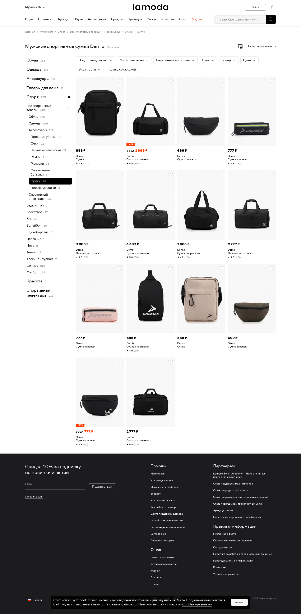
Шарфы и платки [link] (43, 188)
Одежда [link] (34, 69)
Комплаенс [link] (220, 567)
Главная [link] (30, 31)
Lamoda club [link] (158, 534)
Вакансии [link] (156, 577)
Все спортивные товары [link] (85, 31)
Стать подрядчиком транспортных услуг (237, 503)
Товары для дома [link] (43, 87)
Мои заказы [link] (157, 473)
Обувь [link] (32, 60)
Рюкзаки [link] (37, 164)
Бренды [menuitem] (117, 19)
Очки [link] (35, 143)
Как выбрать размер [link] (163, 507)
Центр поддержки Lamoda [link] (166, 513)
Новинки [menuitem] (44, 19)
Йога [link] (30, 246)
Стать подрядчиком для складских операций (240, 497)
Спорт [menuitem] (151, 19)
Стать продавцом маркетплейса (233, 483)
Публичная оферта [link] (224, 534)
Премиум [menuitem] (135, 19)
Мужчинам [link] (46, 31)
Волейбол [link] (34, 225)
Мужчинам (35, 7)
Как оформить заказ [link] (162, 500)
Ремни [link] (36, 157)
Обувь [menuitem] (78, 19)
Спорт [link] (61, 31)
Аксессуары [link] (112, 31)
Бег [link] (29, 219)
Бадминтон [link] (35, 205)
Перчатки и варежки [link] (46, 150)
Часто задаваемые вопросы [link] (167, 527)
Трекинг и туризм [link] (40, 259)
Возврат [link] (155, 493)
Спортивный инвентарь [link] (38, 196)
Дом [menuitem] (182, 19)
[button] (271, 19)
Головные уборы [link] (43, 137)
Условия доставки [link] (161, 480)
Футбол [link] (32, 272)
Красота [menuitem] (167, 19)
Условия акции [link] (34, 496)
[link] (150, 7)
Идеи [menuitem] (29, 19)
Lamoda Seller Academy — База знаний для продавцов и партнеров (239, 475)
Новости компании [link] (162, 557)
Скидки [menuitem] (196, 19)
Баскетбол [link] (35, 212)
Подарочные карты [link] (162, 540)
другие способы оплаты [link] (177, 605)
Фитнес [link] (32, 266)
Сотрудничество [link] (223, 547)
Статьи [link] (154, 584)
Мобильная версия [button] (264, 598)
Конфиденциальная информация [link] (233, 560)
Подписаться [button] (102, 487)
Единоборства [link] (37, 232)
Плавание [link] (34, 239)
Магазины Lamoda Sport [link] (165, 487)
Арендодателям (223, 510)
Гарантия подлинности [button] (262, 46)
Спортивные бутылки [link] (40, 172)
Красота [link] (34, 281)
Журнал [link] (155, 570)
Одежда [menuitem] (62, 19)
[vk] (90, 599)
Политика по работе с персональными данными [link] (242, 554)
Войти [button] (255, 7)
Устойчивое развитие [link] (163, 564)
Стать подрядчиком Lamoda (230, 490)
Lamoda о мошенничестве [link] (166, 520)
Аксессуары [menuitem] (97, 19)
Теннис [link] (32, 252)
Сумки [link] (129, 31)
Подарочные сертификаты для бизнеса (237, 517)
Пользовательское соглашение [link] (232, 540)
